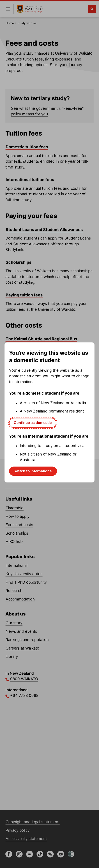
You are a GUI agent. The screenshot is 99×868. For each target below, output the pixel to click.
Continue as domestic (33, 422)
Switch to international (33, 471)
